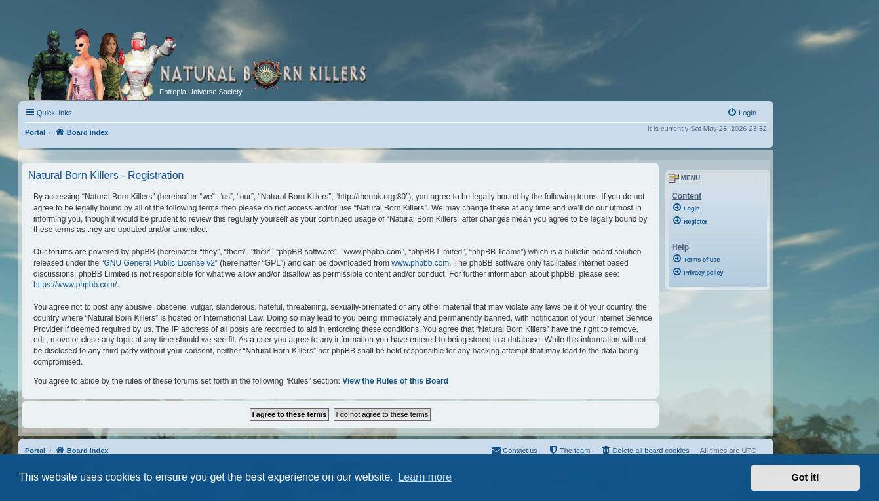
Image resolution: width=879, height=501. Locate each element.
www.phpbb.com (420, 263)
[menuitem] (741, 113)
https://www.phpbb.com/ (75, 284)
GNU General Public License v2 (159, 263)
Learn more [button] (425, 477)
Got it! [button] (805, 477)
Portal (35, 132)
